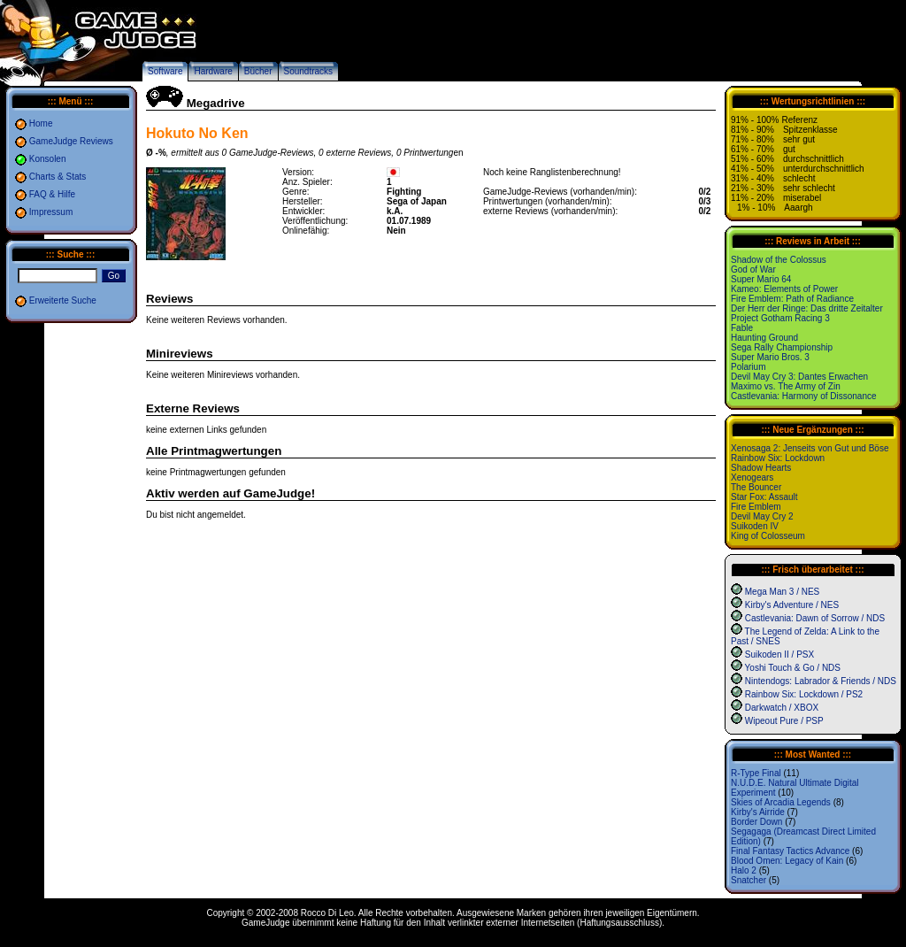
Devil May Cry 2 (762, 516)
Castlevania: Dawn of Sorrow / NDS (815, 618)
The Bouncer (756, 487)
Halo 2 (743, 870)
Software (165, 71)
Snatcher (748, 880)
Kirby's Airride (758, 812)
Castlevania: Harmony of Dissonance (804, 396)
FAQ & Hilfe (52, 194)
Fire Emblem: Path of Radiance (792, 299)
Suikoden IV (755, 526)
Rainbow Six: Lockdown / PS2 (804, 694)
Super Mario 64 (761, 279)
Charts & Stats (57, 176)
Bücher (258, 71)
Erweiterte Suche (62, 300)
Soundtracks (309, 71)
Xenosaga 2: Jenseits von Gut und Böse (809, 448)
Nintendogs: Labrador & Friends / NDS (820, 681)
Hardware (213, 71)
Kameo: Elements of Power (784, 289)
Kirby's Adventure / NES (792, 605)
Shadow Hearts (761, 468)
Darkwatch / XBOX (781, 707)
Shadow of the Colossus (778, 260)
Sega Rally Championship (782, 347)
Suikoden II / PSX (779, 654)
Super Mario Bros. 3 (770, 357)
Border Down (756, 822)
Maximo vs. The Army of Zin (786, 386)
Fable (742, 328)
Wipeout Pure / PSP (784, 721)
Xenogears (752, 477)
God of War (753, 269)
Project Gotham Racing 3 (780, 318)
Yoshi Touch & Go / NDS (793, 668)
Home (41, 123)
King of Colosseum (768, 536)
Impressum (51, 212)
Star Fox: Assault (764, 497)
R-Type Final (756, 773)
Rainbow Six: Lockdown (778, 458)
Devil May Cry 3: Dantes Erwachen (799, 376)
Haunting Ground (764, 338)
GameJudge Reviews (71, 141)
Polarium (748, 367)
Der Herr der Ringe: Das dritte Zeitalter (807, 308)
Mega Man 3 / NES (782, 592)
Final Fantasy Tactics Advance (790, 851)
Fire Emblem (756, 507)
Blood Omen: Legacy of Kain (787, 861)
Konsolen (47, 159)
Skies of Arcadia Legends (781, 802)
